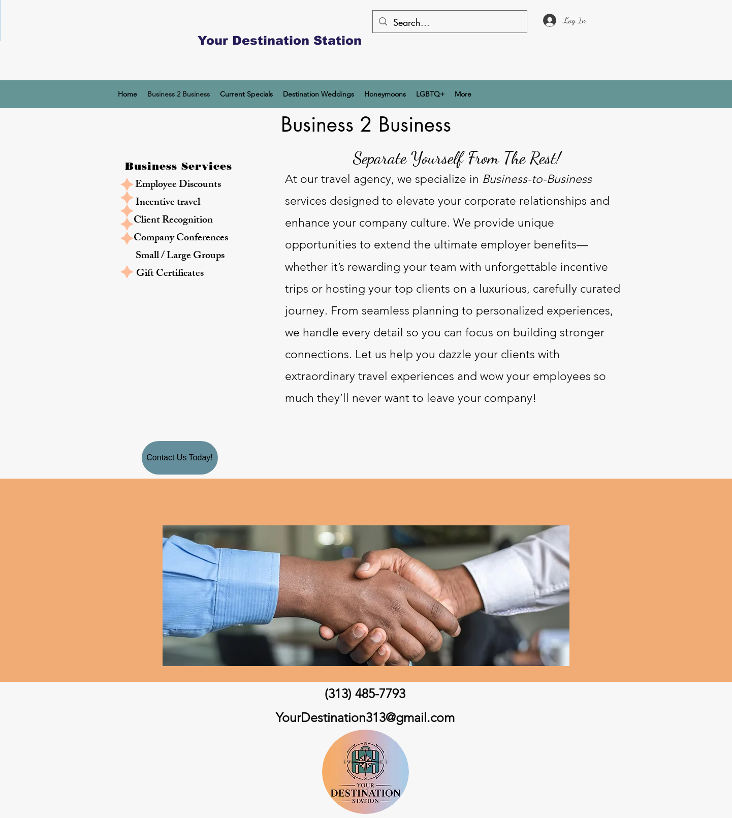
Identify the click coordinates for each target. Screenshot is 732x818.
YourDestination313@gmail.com (365, 717)
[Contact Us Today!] (180, 458)
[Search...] (449, 23)
